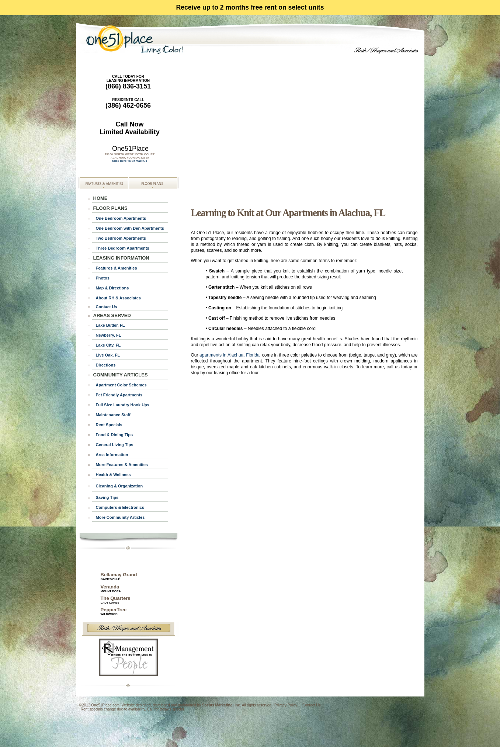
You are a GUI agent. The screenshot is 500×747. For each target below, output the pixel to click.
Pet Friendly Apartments (119, 395)
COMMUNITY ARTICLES (120, 375)
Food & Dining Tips (114, 434)
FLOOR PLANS (110, 208)
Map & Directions (112, 288)
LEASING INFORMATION (121, 258)
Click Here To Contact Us (129, 161)
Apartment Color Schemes (121, 385)
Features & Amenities (116, 268)
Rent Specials (109, 425)
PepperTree (114, 611)
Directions (106, 365)
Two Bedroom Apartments (121, 238)
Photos (103, 278)
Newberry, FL (108, 335)
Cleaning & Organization (119, 486)
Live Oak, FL (108, 355)
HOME (100, 198)
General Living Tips (114, 444)
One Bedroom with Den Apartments (130, 228)
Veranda (110, 587)
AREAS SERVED (112, 315)
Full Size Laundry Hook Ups (122, 405)
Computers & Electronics (120, 507)
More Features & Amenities (122, 464)
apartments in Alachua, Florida (229, 355)
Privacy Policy (285, 705)
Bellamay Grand (119, 576)
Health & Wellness (113, 474)
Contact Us (106, 307)
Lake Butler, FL (110, 325)
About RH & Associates (118, 298)
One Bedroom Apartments (121, 218)
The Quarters (116, 599)
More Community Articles (120, 517)
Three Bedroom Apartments (122, 248)
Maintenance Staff (113, 415)
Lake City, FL (108, 345)
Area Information (112, 454)
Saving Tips (107, 497)
